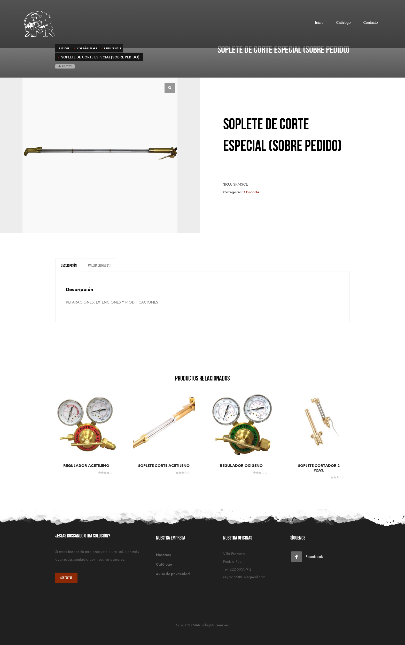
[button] (170, 88)
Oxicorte (252, 192)
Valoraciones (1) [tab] (99, 265)
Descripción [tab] (69, 265)
